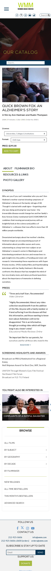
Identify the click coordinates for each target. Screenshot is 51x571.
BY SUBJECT (10, 450)
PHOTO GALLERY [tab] (13, 180)
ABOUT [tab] (8, 168)
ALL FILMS (9, 443)
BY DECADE (10, 464)
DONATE (25, 563)
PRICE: (9, 145)
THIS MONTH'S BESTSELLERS (18, 496)
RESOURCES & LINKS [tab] (15, 174)
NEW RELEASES (12, 482)
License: (5, 128)
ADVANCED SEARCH (14, 503)
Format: (5, 139)
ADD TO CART (11, 151)
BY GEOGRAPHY (12, 457)
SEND (40, 552)
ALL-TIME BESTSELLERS (16, 489)
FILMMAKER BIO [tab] (25, 168)
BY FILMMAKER (11, 471)
